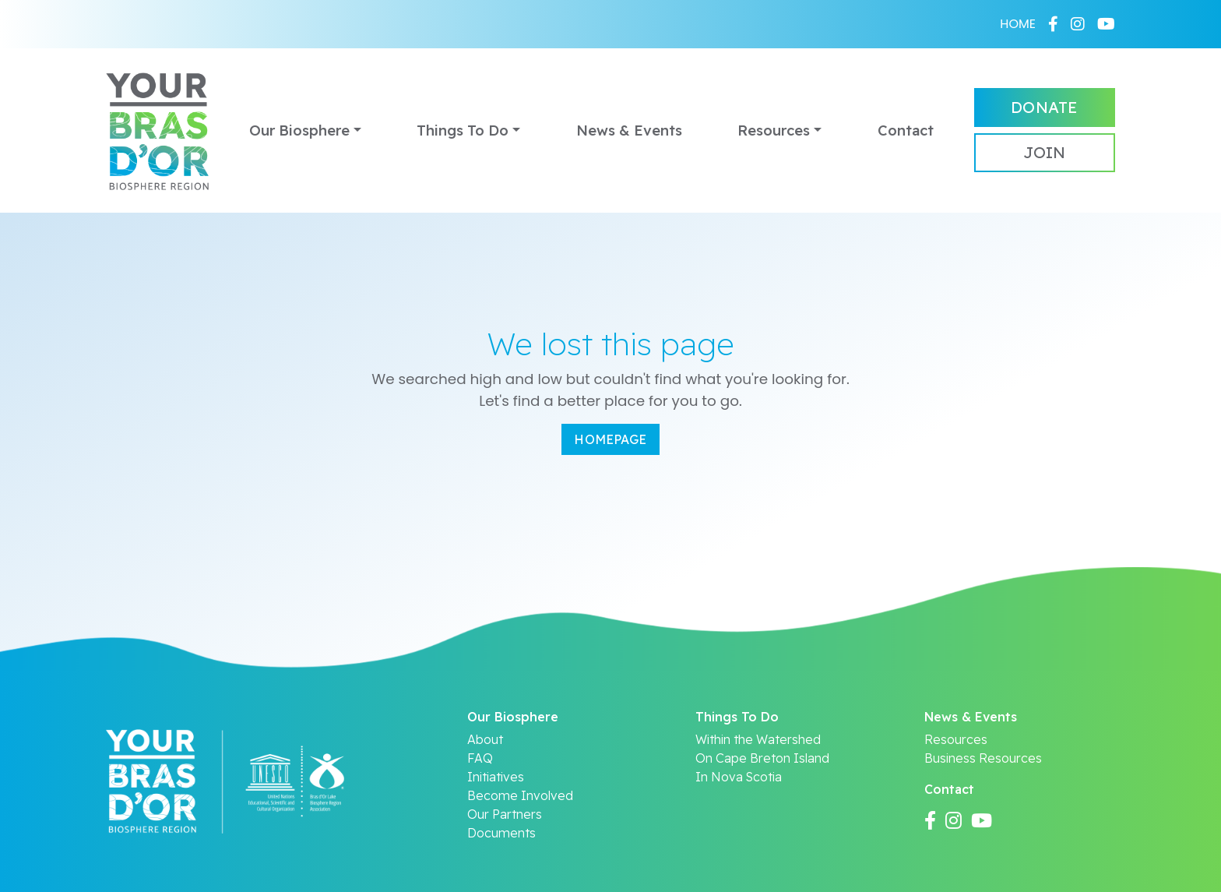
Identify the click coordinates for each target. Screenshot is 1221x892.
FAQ (480, 758)
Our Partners (504, 814)
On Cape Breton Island (762, 758)
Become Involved (520, 795)
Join (1044, 152)
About (485, 739)
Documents (501, 833)
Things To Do (462, 130)
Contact (906, 130)
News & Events (629, 130)
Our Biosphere (299, 130)
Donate (1044, 107)
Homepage (610, 439)
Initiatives (495, 776)
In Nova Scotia (738, 776)
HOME (1018, 24)
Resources (773, 130)
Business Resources (983, 758)
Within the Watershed (758, 739)
